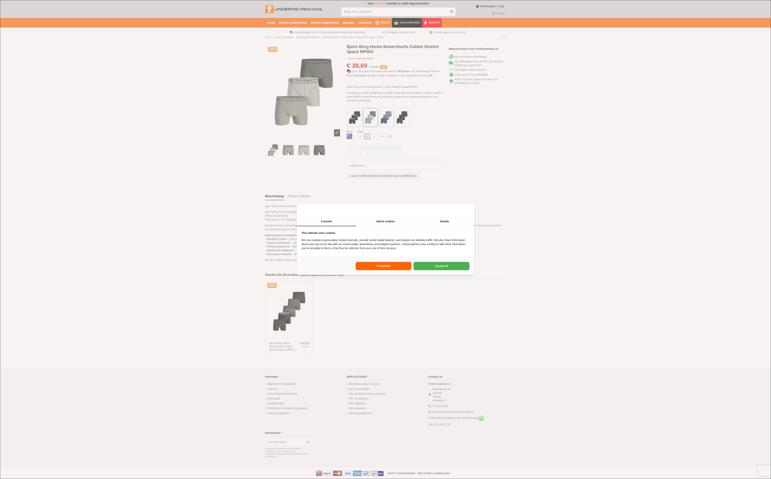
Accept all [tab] (441, 265)
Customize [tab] (384, 265)
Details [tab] (444, 221)
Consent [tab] (326, 221)
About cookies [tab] (385, 221)
